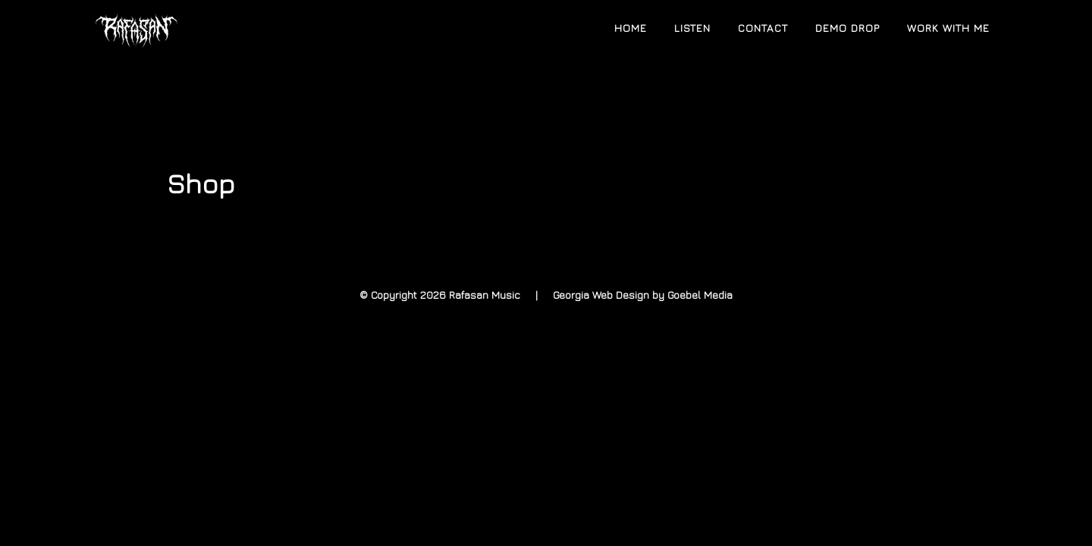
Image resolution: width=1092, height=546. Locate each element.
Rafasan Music (227, 29)
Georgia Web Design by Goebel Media (643, 294)
